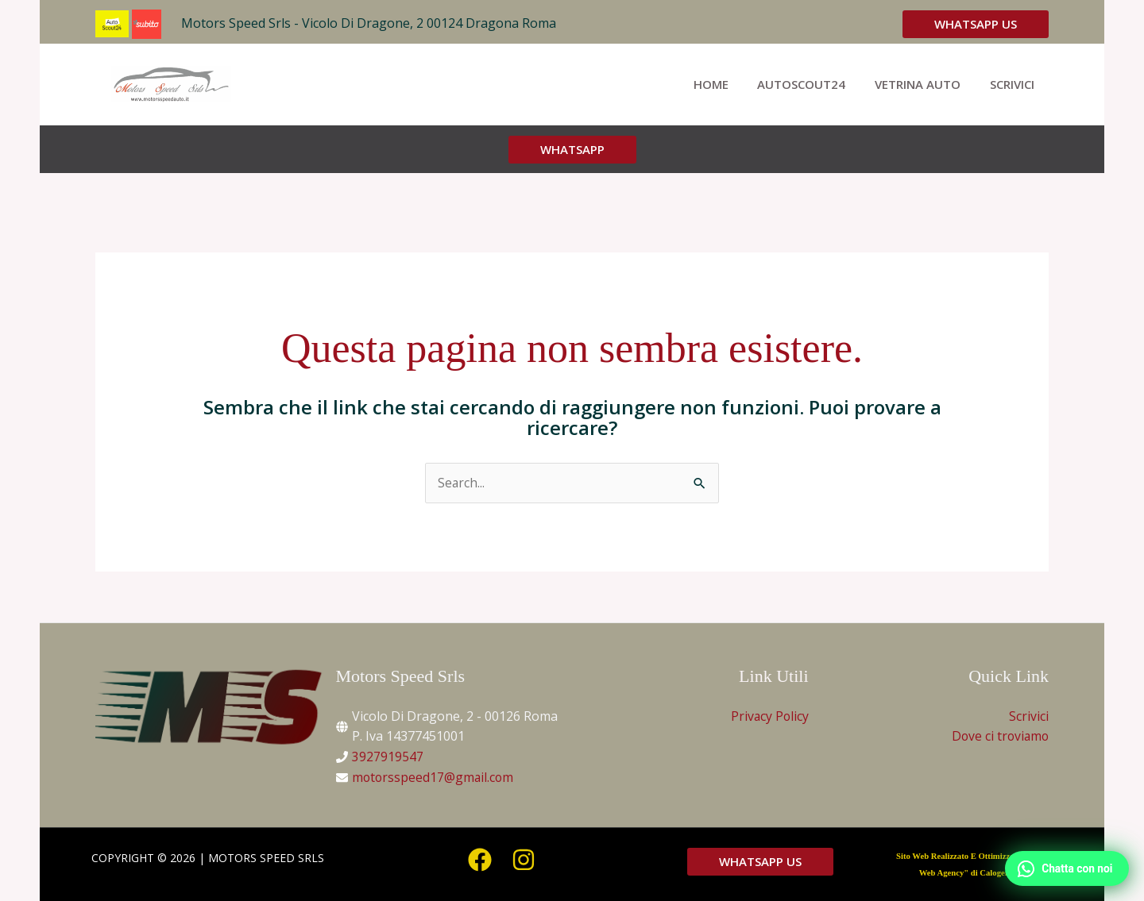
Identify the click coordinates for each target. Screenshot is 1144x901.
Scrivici (1029, 716)
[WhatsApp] (1064, 867)
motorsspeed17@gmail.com (434, 777)
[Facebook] (480, 860)
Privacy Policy (769, 716)
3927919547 (387, 757)
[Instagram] (523, 860)
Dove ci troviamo (999, 736)
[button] (975, 24)
